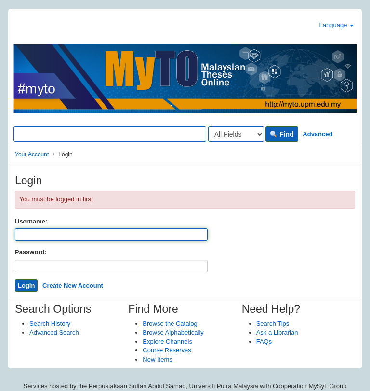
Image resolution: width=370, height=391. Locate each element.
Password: (31, 252)
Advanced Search (54, 332)
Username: (31, 221)
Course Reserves (167, 350)
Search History (49, 323)
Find (281, 134)
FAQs (264, 341)
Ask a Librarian (277, 332)
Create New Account (72, 285)
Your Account (32, 154)
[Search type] (236, 134)
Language (336, 24)
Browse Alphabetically (173, 332)
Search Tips (273, 323)
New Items (157, 359)
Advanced (317, 134)
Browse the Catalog (170, 323)
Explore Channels (167, 341)
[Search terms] (109, 134)
